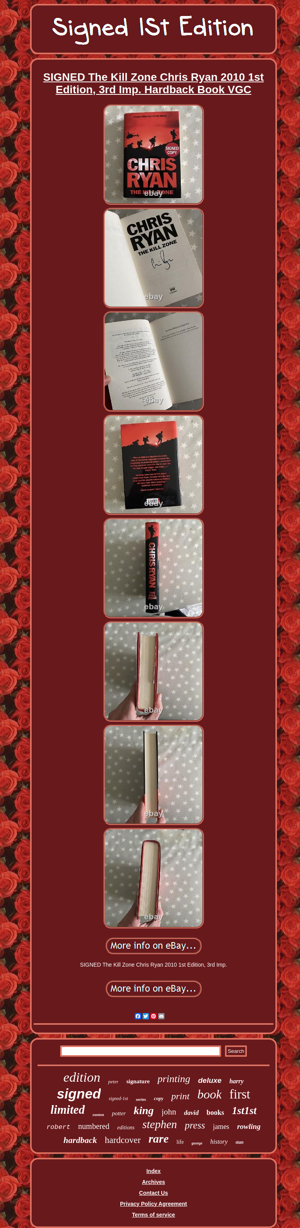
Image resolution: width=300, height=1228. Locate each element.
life (180, 1142)
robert (58, 1127)
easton (98, 1114)
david (191, 1112)
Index (153, 1171)
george (196, 1143)
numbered (93, 1126)
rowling (249, 1126)
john (169, 1111)
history (218, 1141)
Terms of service (153, 1215)
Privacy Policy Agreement (153, 1204)
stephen (159, 1124)
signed (79, 1093)
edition (81, 1077)
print (180, 1096)
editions (125, 1127)
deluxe (209, 1080)
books (215, 1112)
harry (236, 1081)
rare (158, 1138)
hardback (80, 1140)
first (239, 1094)
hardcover (123, 1140)
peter (113, 1081)
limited (67, 1109)
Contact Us (153, 1193)
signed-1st (118, 1098)
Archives (153, 1182)
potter (119, 1113)
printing (173, 1078)
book (209, 1094)
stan (240, 1142)
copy (159, 1098)
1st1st (244, 1110)
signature (138, 1081)
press (195, 1125)
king (144, 1110)
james (221, 1126)
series (141, 1099)
